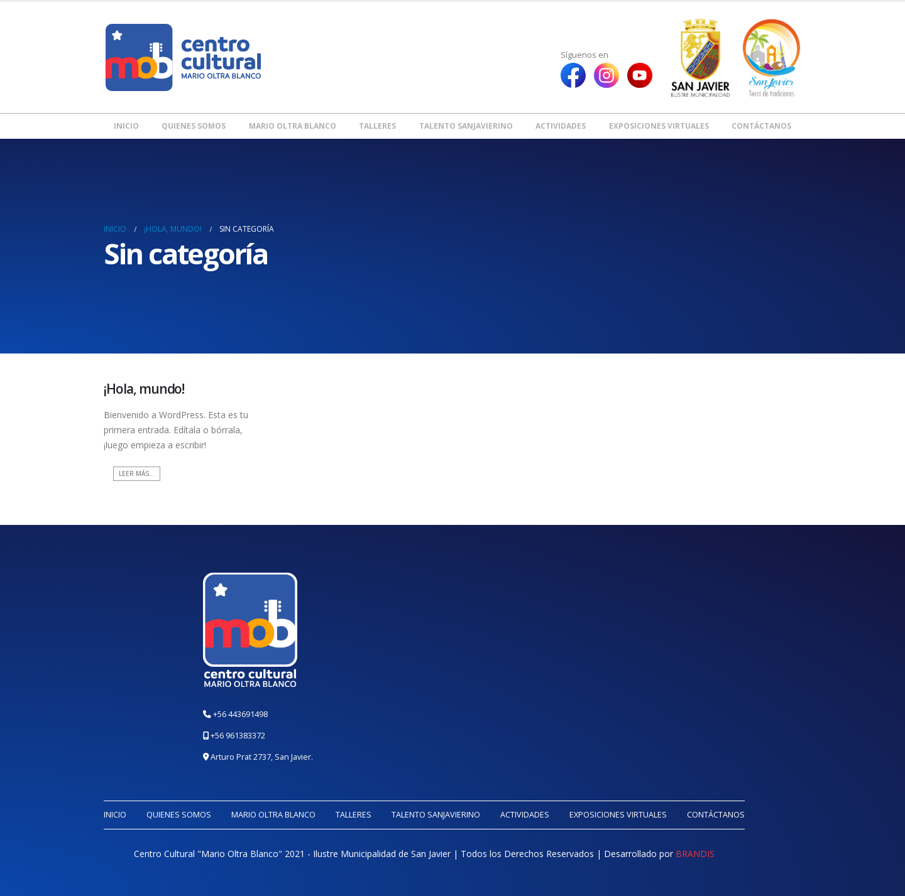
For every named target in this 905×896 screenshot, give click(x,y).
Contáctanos (761, 126)
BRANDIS (695, 854)
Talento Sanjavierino (466, 126)
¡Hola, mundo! (144, 388)
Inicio (126, 126)
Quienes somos (194, 126)
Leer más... (137, 473)
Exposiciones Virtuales (659, 126)
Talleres (377, 126)
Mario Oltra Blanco (292, 126)
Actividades (560, 126)
